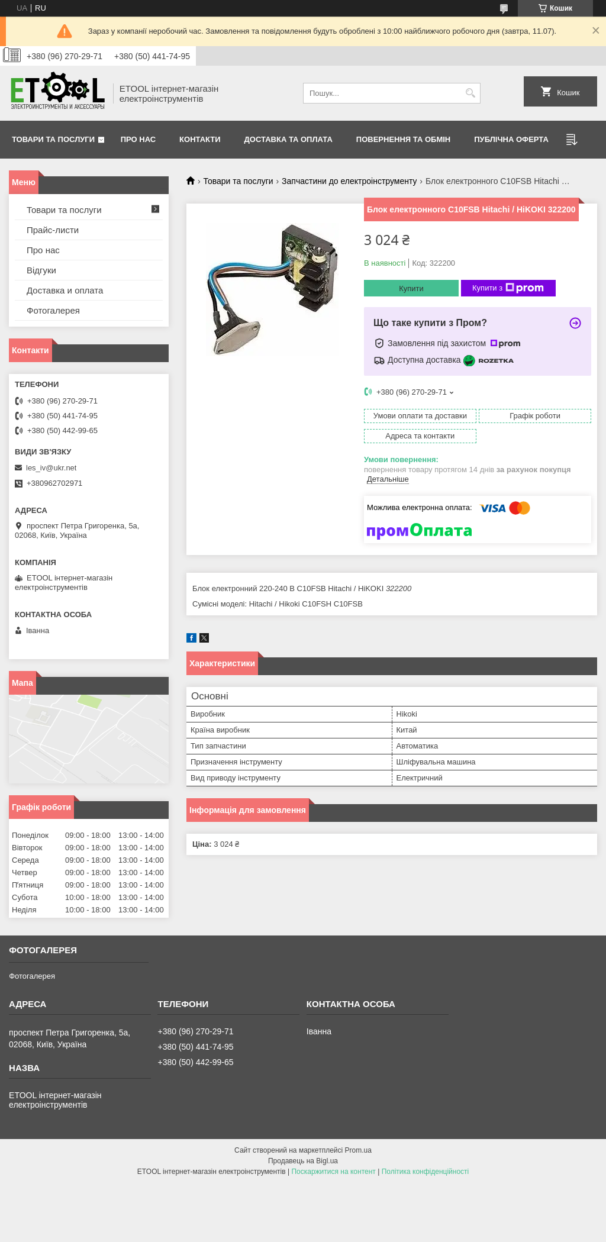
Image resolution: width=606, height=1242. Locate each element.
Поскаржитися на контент (333, 1171)
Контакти (200, 139)
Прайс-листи (53, 230)
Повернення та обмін (403, 139)
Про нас (138, 139)
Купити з (508, 288)
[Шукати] (470, 93)
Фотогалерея (53, 310)
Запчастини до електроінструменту (349, 181)
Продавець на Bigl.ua (303, 1161)
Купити (411, 288)
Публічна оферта (511, 139)
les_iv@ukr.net (51, 467)
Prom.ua (358, 1150)
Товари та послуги (53, 139)
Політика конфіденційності (425, 1171)
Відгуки (41, 270)
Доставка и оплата (65, 290)
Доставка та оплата (288, 139)
